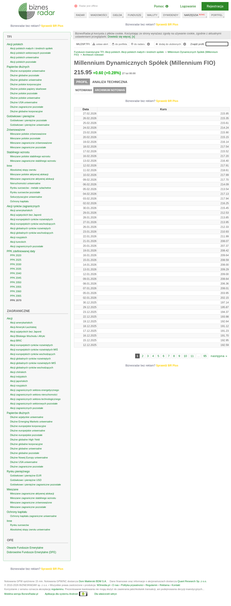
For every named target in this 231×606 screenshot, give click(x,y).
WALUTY (152, 15)
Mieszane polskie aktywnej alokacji (29, 177)
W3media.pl (103, 590)
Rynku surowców (19, 527)
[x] (133, 36)
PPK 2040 (15, 276)
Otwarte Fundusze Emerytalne (25, 550)
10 (185, 358)
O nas (115, 590)
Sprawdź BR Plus (172, 24)
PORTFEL (217, 15)
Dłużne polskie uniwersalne (25, 100)
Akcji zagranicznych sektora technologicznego (35, 401)
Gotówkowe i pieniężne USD (25, 482)
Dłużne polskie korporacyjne (25, 87)
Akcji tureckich (18, 244)
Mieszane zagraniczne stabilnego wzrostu (33, 163)
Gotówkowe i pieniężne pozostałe (28, 123)
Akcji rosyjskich (18, 240)
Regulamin (151, 590)
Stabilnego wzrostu (18, 155)
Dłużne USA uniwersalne (23, 105)
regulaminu (57, 594)
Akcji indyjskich (18, 379)
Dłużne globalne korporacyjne (26, 114)
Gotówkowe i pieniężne (20, 119)
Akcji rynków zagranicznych (23, 209)
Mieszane (12, 492)
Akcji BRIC (16, 343)
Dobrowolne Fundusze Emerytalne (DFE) (31, 555)
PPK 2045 (15, 280)
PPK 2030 (15, 267)
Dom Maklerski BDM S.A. (93, 586)
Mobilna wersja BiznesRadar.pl (21, 599)
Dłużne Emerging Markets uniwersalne (31, 424)
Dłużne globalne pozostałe (24, 78)
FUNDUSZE (134, 15)
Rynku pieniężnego (18, 474)
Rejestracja (215, 6)
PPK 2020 (15, 258)
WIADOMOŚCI (99, 15)
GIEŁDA (117, 15)
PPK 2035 (15, 271)
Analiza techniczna (109, 82)
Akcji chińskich (18, 374)
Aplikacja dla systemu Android (61, 599)
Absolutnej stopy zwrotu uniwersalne (30, 532)
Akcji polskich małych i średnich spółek (31, 51)
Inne (9, 168)
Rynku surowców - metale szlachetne (30, 190)
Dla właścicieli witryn (105, 599)
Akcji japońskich (19, 383)
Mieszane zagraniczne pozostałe (28, 150)
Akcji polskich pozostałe (23, 64)
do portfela (119, 44)
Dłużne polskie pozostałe (24, 96)
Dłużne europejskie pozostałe (26, 437)
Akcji (9, 321)
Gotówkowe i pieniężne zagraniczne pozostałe (35, 487)
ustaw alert (100, 44)
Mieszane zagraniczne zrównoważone (31, 145)
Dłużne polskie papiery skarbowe (28, 91)
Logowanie (188, 6)
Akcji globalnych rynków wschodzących (31, 235)
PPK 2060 (15, 294)
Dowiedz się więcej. (119, 36)
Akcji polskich (15, 47)
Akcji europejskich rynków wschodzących (32, 226)
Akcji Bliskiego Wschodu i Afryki (27, 338)
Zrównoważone (16, 132)
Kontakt (176, 590)
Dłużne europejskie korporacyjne (28, 428)
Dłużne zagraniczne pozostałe (26, 109)
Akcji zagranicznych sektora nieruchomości (33, 397)
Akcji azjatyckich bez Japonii (25, 217)
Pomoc (161, 6)
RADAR (80, 15)
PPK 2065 (15, 298)
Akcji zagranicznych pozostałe (26, 249)
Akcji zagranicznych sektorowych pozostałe (34, 406)
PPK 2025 (15, 262)
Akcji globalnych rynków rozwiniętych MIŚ (33, 365)
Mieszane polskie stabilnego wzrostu (30, 159)
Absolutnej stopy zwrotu (23, 172)
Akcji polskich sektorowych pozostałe (30, 55)
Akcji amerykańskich (21, 213)
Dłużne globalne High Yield (25, 442)
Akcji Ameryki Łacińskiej (23, 329)
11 (192, 358)
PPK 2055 (15, 289)
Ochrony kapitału (19, 204)
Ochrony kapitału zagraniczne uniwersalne (33, 518)
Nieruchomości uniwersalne (25, 186)
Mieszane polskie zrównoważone (28, 136)
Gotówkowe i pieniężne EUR (25, 478)
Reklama (164, 590)
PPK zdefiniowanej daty (21, 254)
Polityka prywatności (132, 590)
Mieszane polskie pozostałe (25, 141)
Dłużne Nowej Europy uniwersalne (29, 460)
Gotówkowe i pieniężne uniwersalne (29, 127)
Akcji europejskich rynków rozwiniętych (31, 222)
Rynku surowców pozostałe (25, 195)
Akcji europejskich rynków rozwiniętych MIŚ (34, 352)
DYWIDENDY (170, 15)
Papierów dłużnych (18, 69)
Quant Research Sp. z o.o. (192, 586)
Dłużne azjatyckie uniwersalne (26, 419)
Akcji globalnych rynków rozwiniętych (30, 231)
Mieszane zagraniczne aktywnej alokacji (32, 181)
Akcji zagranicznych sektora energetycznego (34, 392)
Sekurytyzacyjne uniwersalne (26, 199)
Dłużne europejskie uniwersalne (27, 73)
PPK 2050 (15, 285)
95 (204, 358)
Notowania (83, 90)
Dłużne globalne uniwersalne (26, 82)
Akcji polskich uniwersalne (24, 60)
